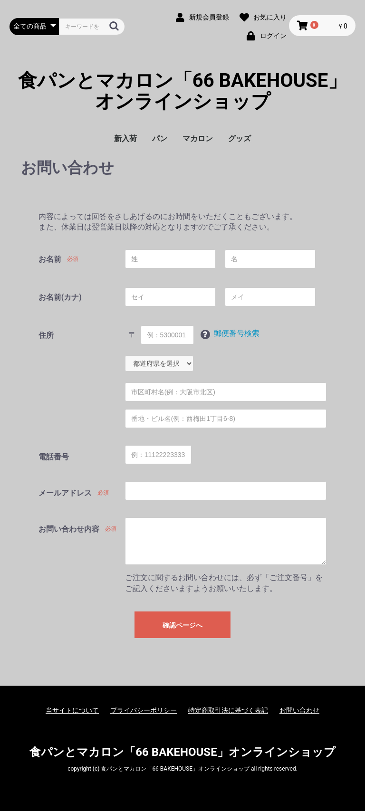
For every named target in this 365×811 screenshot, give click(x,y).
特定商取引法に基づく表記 (228, 710)
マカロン (197, 138)
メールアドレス (65, 492)
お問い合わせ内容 (68, 529)
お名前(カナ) (60, 297)
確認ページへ (182, 625)
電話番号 (53, 456)
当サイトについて (72, 710)
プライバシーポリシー (143, 710)
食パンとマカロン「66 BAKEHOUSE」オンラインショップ (182, 91)
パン (159, 138)
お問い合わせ (299, 710)
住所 (46, 335)
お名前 (49, 259)
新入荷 (125, 138)
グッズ (239, 138)
